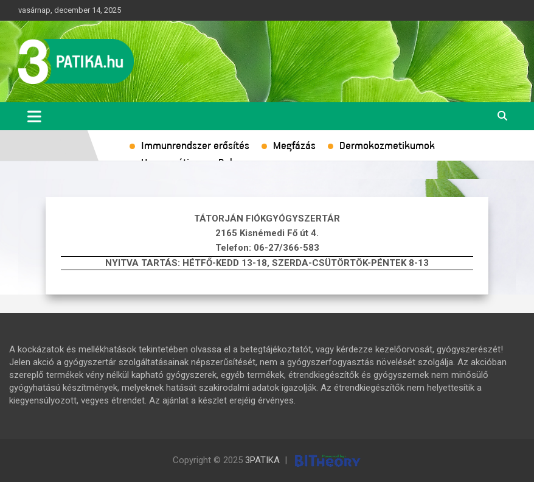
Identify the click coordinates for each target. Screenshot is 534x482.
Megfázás (294, 146)
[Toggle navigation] (34, 116)
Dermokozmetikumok (387, 146)
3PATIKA (262, 460)
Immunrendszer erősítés (195, 146)
